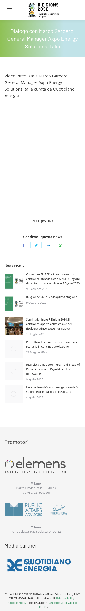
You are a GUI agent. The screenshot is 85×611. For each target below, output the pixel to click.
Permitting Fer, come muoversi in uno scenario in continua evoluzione (51, 344)
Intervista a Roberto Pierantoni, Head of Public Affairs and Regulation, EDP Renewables (53, 369)
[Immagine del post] (14, 281)
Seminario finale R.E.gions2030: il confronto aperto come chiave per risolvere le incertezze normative (49, 323)
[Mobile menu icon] (9, 10)
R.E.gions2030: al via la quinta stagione (51, 297)
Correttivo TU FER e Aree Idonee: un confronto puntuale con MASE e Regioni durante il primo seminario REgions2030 (53, 278)
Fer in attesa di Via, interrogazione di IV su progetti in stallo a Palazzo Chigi (52, 389)
